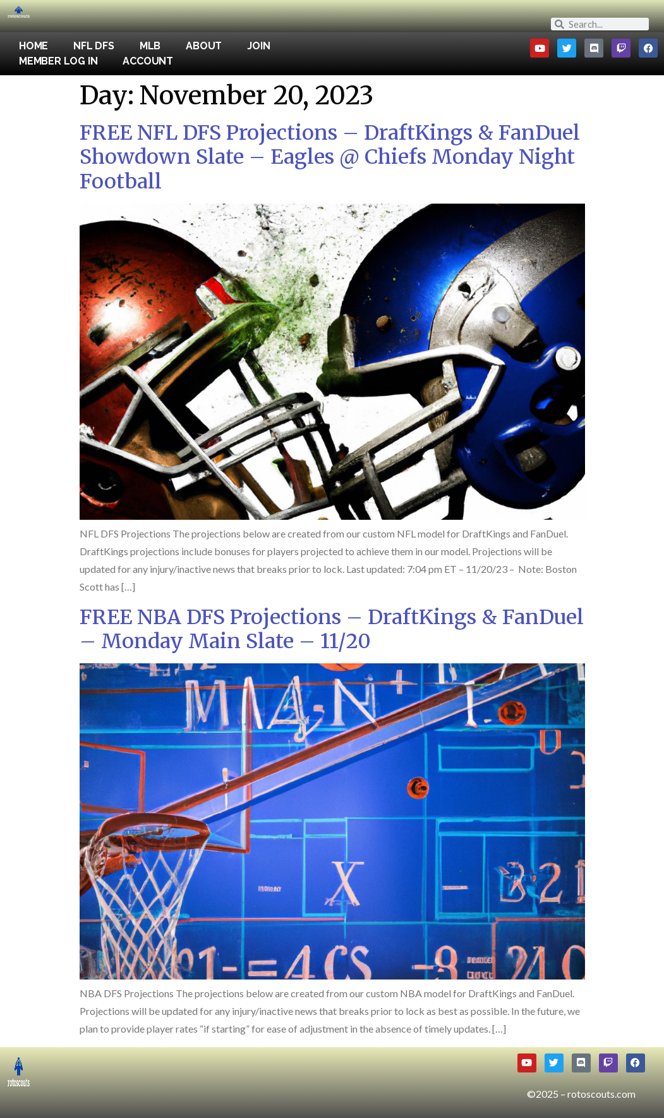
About (204, 46)
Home (33, 46)
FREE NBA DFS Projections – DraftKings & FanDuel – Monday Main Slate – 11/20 (332, 629)
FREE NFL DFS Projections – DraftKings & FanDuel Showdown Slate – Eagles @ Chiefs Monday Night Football (330, 157)
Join (258, 46)
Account (148, 61)
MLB (150, 46)
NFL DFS (93, 46)
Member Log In (58, 61)
